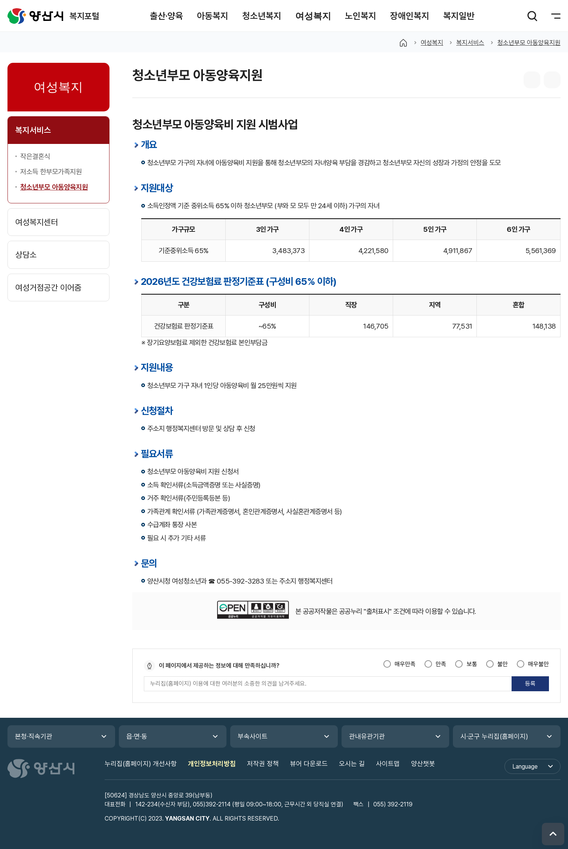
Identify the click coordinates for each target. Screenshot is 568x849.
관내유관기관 (367, 736)
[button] (166, 16)
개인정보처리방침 (212, 764)
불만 (502, 664)
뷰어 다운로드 (309, 764)
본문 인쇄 (552, 79)
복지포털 (35, 16)
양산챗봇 (423, 764)
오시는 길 (352, 764)
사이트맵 (388, 764)
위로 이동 (553, 834)
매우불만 (538, 664)
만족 (441, 664)
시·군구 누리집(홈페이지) (494, 736)
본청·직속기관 (33, 736)
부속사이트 (253, 736)
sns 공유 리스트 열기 (532, 79)
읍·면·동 (136, 736)
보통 (472, 664)
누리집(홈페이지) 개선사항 (141, 764)
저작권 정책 (263, 764)
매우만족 (405, 664)
